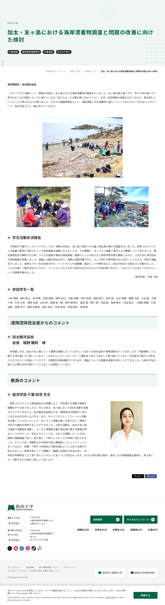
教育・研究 (75, 71)
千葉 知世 (13, 51)
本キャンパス (14, 517)
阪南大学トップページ (56, 71)
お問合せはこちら (38, 523)
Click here (110, 597)
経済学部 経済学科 (31, 51)
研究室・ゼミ (90, 71)
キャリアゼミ (63, 51)
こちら (23, 593)
